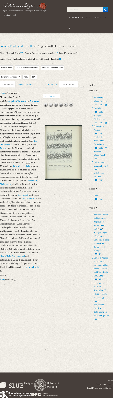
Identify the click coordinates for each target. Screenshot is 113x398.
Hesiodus (97, 108)
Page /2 (52, 96)
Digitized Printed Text (25, 84)
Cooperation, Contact (104, 384)
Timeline (97, 17)
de (105, 17)
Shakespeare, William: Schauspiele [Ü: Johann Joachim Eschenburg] (100, 290)
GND (21, 52)
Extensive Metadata (10, 77)
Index (88, 17)
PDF (34, 77)
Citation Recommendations (27, 67)
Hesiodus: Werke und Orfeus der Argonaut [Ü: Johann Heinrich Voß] (101, 222)
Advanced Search (75, 17)
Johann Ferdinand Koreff (16, 46)
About (110, 381)
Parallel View (6, 67)
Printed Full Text (8, 84)
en (69, 28)
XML (26, 77)
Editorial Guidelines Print (52, 67)
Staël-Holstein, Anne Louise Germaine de (100, 140)
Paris (96, 196)
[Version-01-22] (9, 15)
